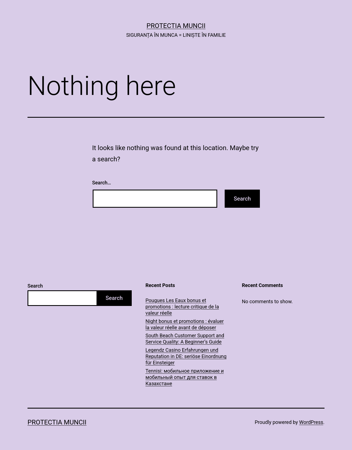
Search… (101, 182)
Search (35, 286)
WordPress (311, 422)
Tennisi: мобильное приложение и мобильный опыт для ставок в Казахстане (184, 377)
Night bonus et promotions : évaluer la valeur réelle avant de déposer (184, 324)
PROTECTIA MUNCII (176, 26)
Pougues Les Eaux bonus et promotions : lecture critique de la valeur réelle (182, 306)
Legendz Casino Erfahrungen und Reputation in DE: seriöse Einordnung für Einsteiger (186, 356)
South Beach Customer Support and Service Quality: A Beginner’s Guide (184, 339)
